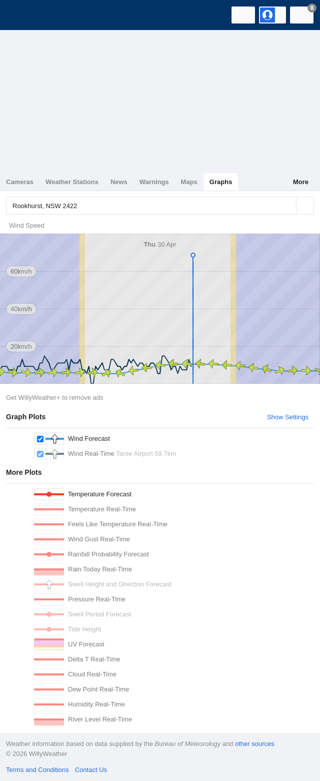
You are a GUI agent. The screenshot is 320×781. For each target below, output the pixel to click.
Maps (189, 182)
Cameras (20, 182)
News (119, 182)
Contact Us (91, 769)
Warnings (154, 182)
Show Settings (287, 417)
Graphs (221, 182)
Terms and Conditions (37, 769)
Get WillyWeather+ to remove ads (54, 397)
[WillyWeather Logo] (22, 15)
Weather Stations (72, 182)
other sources (254, 743)
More (300, 182)
